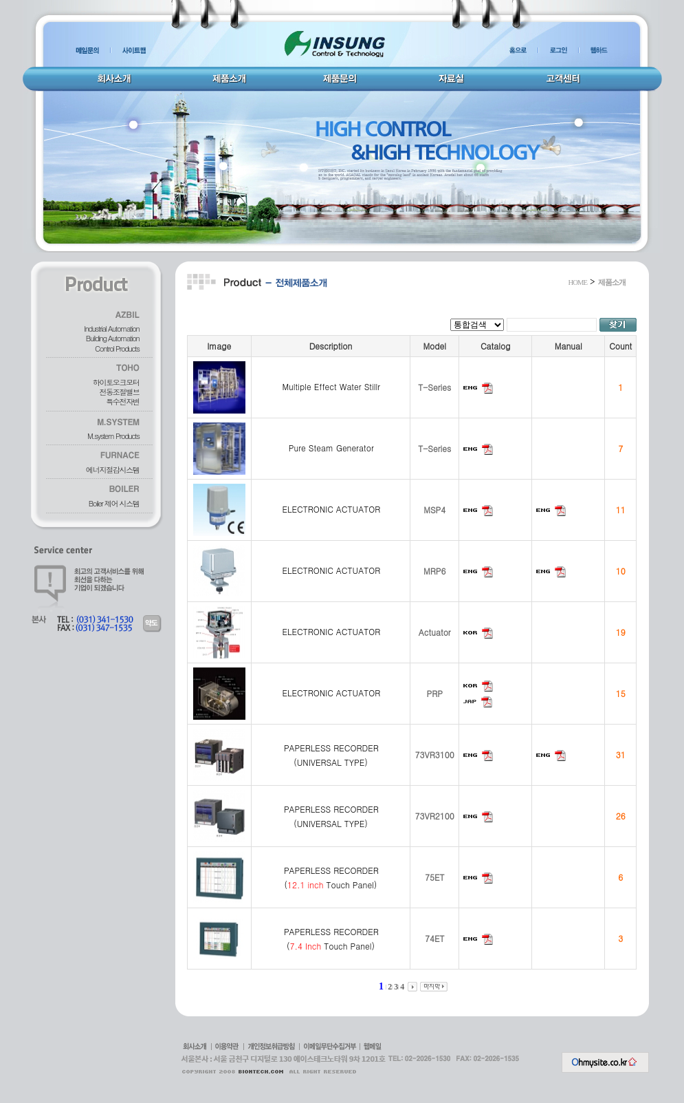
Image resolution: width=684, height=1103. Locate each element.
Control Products (117, 348)
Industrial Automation (111, 328)
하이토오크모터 (116, 382)
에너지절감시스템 (112, 469)
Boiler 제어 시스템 (114, 503)
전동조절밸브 (120, 392)
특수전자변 (122, 401)
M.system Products (113, 436)
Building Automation (113, 338)
